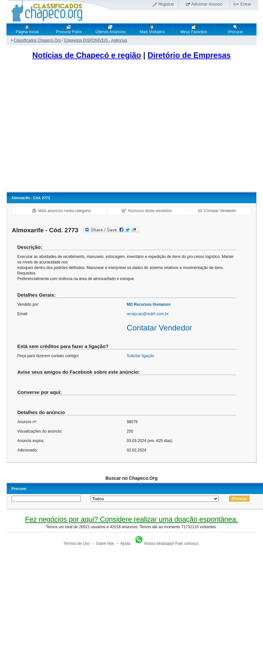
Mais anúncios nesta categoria (64, 210)
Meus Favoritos (194, 29)
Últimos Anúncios (110, 29)
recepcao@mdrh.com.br (148, 314)
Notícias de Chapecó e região (86, 55)
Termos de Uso (77, 543)
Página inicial (27, 29)
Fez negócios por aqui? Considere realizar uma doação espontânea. (131, 519)
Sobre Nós (105, 543)
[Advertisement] (61, 128)
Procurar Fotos (68, 29)
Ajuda (125, 543)
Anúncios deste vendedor (150, 210)
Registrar (166, 4)
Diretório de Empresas (189, 55)
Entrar (245, 4)
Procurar (235, 29)
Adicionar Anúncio (206, 4)
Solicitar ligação (140, 356)
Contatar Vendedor (220, 210)
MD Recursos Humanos (148, 304)
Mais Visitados (152, 29)
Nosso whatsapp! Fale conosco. (166, 543)
